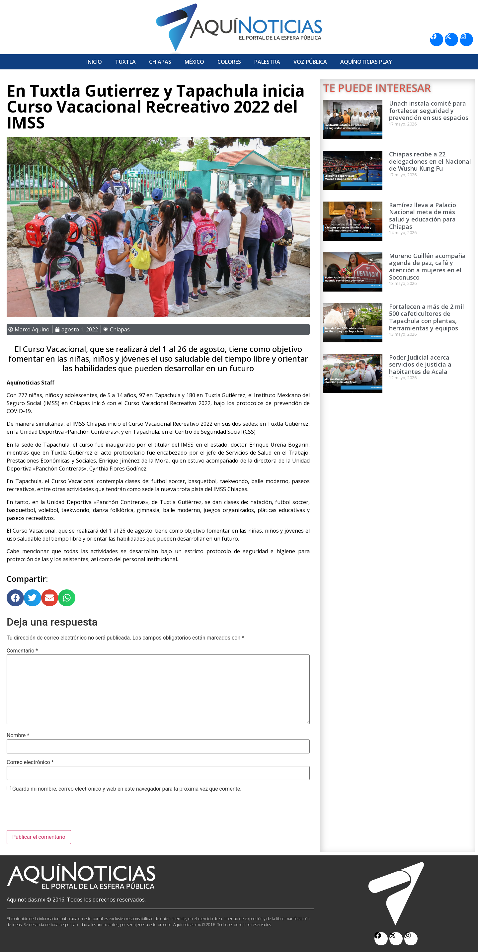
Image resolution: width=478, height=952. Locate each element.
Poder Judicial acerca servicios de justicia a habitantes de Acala (420, 364)
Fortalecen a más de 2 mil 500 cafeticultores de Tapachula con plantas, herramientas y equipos (426, 317)
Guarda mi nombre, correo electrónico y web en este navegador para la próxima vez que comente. (126, 789)
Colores (229, 61)
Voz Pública (310, 61)
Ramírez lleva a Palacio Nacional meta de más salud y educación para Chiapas (422, 215)
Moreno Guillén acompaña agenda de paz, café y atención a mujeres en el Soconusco (427, 266)
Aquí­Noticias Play (366, 61)
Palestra (267, 61)
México (194, 61)
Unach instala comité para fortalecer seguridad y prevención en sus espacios (428, 110)
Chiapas (160, 61)
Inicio (94, 61)
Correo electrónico (30, 762)
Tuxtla (125, 61)
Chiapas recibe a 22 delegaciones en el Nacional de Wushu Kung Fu (430, 161)
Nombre (18, 735)
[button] (15, 598)
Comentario (22, 650)
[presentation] (57, 814)
